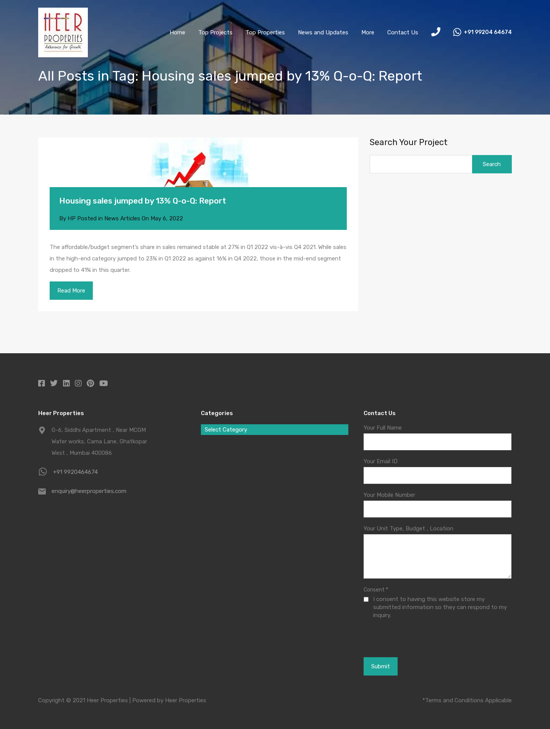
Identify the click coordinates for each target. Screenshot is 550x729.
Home (177, 32)
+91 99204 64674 (488, 32)
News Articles (122, 218)
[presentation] (405, 637)
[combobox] (274, 429)
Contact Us (402, 32)
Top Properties (265, 32)
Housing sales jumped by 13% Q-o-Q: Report (142, 200)
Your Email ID (381, 461)
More (367, 32)
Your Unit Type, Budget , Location (408, 528)
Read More (71, 290)
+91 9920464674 (75, 472)
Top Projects (215, 32)
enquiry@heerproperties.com (89, 491)
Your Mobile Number (389, 494)
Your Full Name (383, 427)
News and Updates (323, 32)
